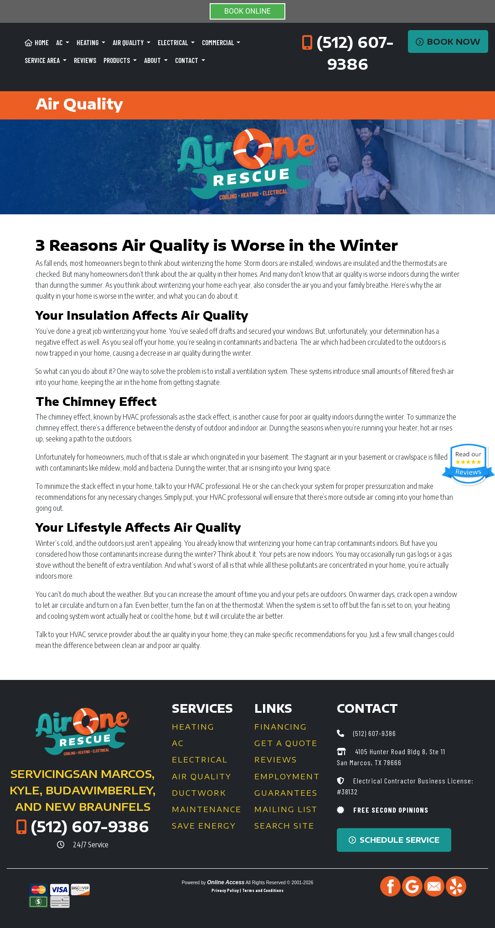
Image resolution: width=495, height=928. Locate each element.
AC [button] (60, 42)
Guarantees (286, 793)
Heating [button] (88, 42)
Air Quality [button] (129, 42)
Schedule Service (394, 840)
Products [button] (117, 60)
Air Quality (202, 776)
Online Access (225, 882)
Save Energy (204, 825)
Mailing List (286, 809)
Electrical (200, 759)
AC (178, 743)
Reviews (85, 60)
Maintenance (207, 809)
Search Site (284, 825)
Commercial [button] (218, 42)
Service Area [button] (43, 60)
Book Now (448, 41)
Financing (280, 726)
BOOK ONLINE (247, 11)
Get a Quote (286, 743)
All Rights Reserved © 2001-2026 (280, 882)
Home (37, 42)
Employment (287, 776)
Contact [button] (187, 60)
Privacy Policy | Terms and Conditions (247, 890)
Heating (193, 726)
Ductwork (199, 793)
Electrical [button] (173, 42)
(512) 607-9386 (90, 826)
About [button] (153, 60)
